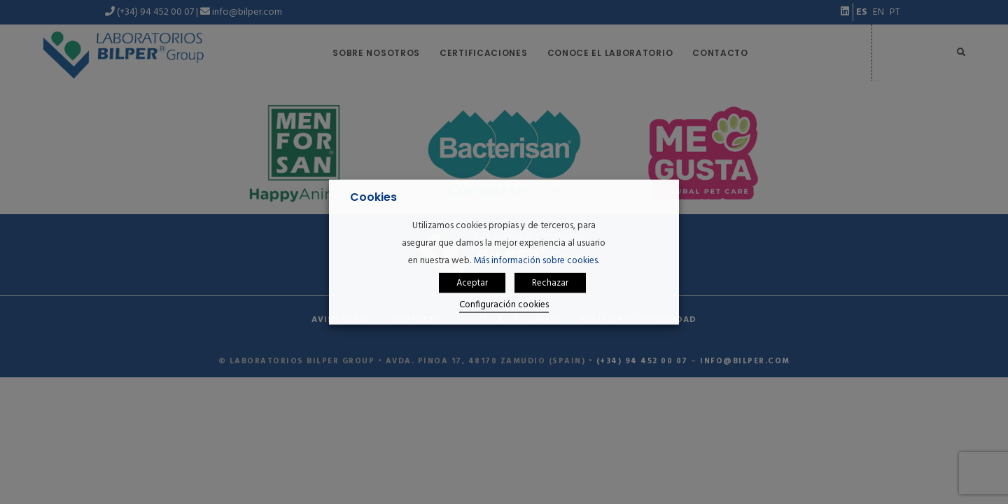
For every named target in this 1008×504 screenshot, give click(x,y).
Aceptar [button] (472, 283)
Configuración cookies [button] (504, 305)
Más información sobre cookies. (536, 260)
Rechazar (550, 283)
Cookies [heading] (373, 197)
